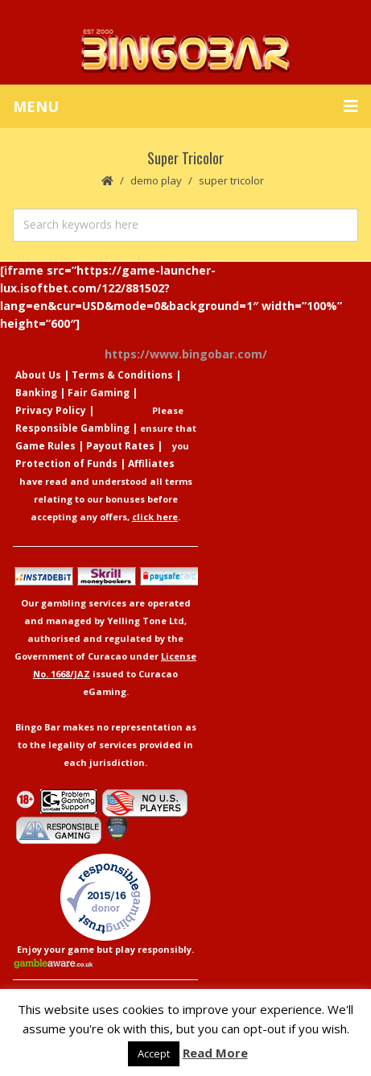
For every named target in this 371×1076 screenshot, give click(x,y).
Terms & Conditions (122, 375)
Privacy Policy (50, 410)
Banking (36, 392)
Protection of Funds (66, 463)
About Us (38, 375)
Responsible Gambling (72, 428)
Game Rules (45, 446)
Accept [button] (154, 1053)
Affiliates (151, 463)
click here (155, 517)
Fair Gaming (99, 392)
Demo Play (156, 180)
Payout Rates (120, 446)
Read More (215, 1053)
